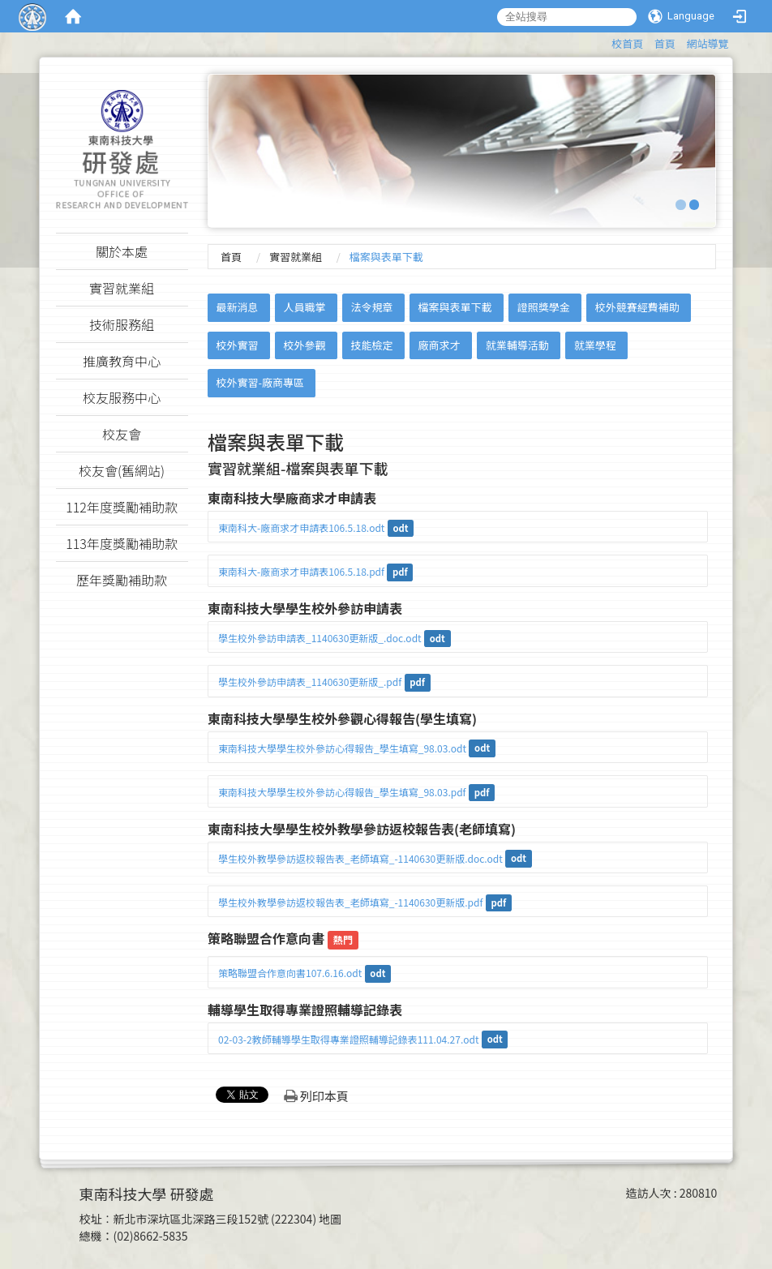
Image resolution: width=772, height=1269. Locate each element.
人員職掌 (304, 307)
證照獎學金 (543, 307)
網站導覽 (707, 43)
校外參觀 (304, 345)
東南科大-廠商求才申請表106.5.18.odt (301, 527)
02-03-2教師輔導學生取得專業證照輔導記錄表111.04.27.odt (348, 1039)
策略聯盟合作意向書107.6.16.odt (290, 973)
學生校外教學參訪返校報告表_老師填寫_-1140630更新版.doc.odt (360, 858)
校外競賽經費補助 (637, 307)
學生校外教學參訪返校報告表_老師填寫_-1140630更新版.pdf (350, 902)
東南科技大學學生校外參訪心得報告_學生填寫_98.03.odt (342, 748)
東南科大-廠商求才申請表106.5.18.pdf (301, 571)
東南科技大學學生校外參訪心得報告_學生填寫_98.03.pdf (342, 792)
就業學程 (595, 345)
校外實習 (237, 345)
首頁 (665, 43)
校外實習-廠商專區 (260, 382)
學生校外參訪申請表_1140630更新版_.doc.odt (320, 638)
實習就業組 (295, 256)
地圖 (330, 1219)
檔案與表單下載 (455, 307)
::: (603, 41)
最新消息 (237, 307)
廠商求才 (439, 345)
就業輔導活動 (517, 345)
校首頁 (627, 43)
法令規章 (372, 307)
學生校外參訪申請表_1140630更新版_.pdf (309, 681)
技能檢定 (372, 345)
